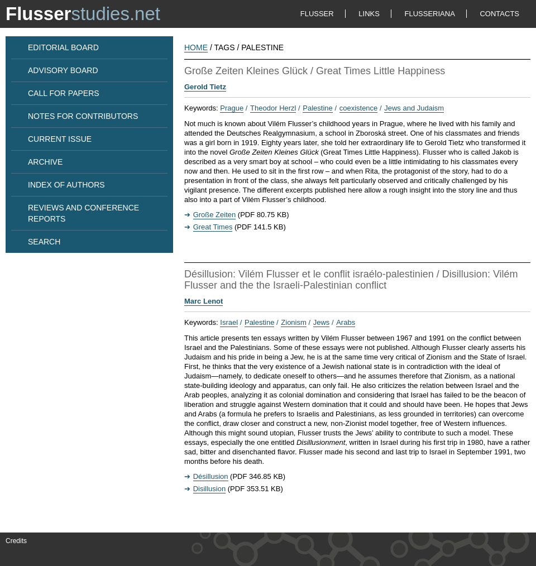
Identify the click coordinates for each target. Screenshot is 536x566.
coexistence (358, 108)
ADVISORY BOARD (63, 70)
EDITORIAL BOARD (63, 47)
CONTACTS (499, 13)
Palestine (317, 108)
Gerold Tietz (205, 87)
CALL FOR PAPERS (63, 93)
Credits (16, 541)
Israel (229, 322)
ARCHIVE (45, 161)
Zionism (294, 322)
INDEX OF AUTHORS (66, 184)
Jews (321, 322)
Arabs (345, 322)
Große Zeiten (214, 214)
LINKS (369, 13)
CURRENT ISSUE (60, 139)
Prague (231, 108)
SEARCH (44, 241)
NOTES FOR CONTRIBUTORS (83, 116)
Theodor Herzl (273, 108)
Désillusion (210, 476)
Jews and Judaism (414, 108)
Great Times (213, 227)
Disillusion (209, 489)
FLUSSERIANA (430, 13)
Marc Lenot (203, 301)
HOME (196, 47)
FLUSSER (317, 13)
